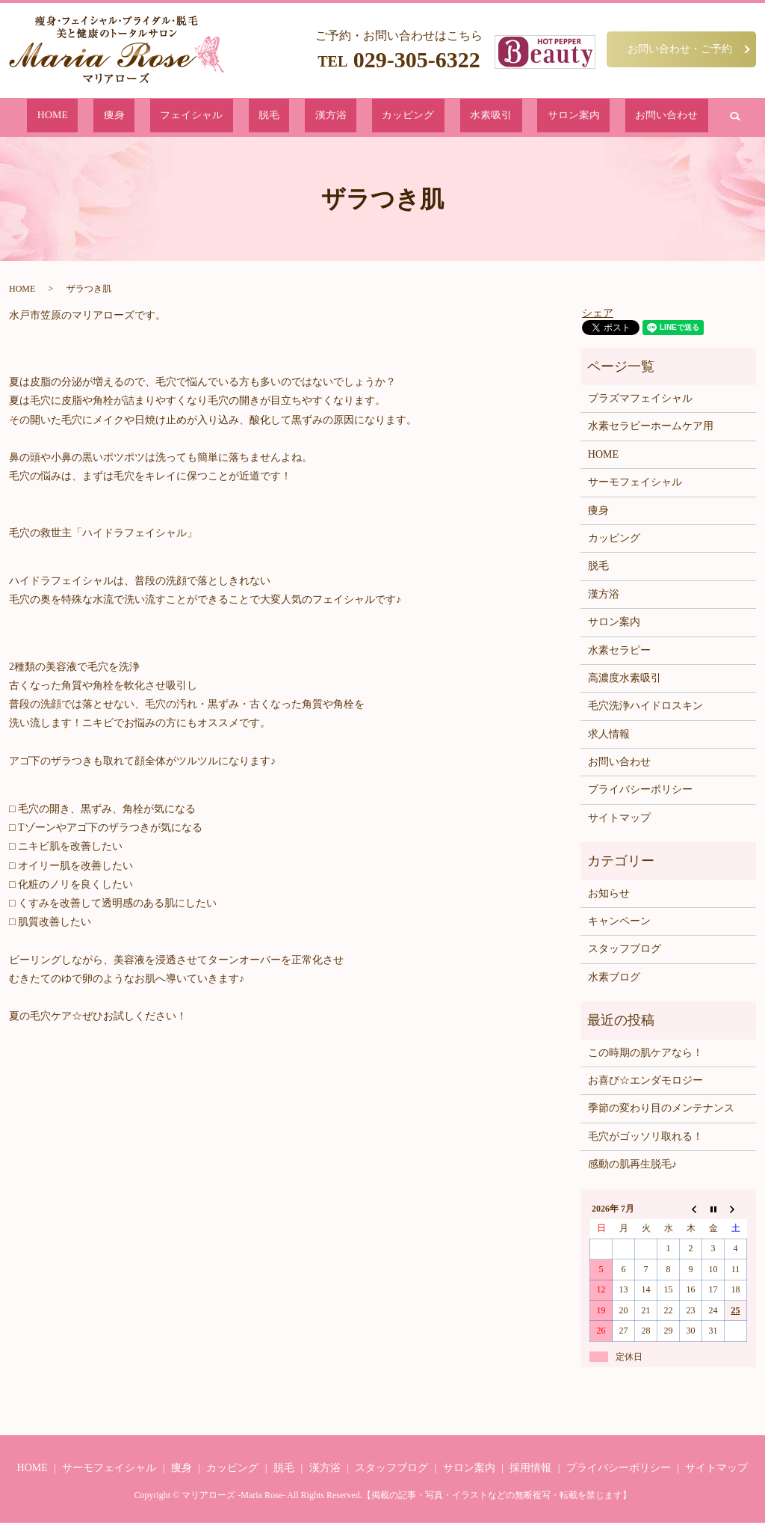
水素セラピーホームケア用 (650, 429)
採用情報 (530, 1470)
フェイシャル (239, 118)
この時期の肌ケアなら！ (645, 1055)
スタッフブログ (624, 951)
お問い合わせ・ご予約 (680, 49)
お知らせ (609, 896)
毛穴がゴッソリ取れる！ (645, 1139)
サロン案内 (506, 118)
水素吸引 (446, 118)
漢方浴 (332, 118)
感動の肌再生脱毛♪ (632, 1167)
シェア (597, 315)
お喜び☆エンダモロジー (645, 1083)
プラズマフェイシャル (640, 401)
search (630, 118)
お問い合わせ (575, 118)
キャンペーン (619, 924)
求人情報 (609, 737)
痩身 (184, 118)
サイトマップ (619, 820)
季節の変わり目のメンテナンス (661, 1111)
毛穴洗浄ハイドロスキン (645, 708)
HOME (145, 118)
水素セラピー (619, 652)
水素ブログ (614, 980)
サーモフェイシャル (635, 485)
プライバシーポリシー (640, 792)
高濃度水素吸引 (624, 681)
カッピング (387, 118)
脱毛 (293, 118)
